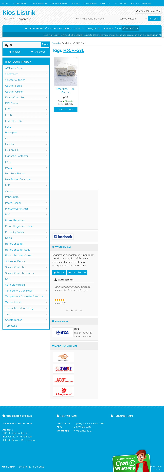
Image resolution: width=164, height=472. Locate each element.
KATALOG (105, 3)
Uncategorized (13, 319)
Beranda (56, 43)
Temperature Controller (18, 290)
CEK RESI (75, 3)
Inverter (9, 144)
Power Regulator (15, 220)
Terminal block (13, 302)
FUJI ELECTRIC (13, 120)
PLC (7, 214)
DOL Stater (11, 103)
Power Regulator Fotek (18, 226)
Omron (9, 191)
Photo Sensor (13, 202)
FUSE (8, 126)
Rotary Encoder (14, 243)
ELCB (8, 109)
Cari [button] (154, 18)
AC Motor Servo (14, 68)
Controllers (11, 74)
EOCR (8, 115)
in (6, 138)
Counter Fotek (13, 85)
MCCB (8, 167)
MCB (8, 161)
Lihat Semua (77, 272)
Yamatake (11, 325)
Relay (8, 237)
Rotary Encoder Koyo (17, 249)
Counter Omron (14, 91)
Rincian (14, 51)
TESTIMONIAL (120, 3)
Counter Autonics (15, 79)
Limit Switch (11, 150)
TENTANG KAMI (19, 3)
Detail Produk (65, 109)
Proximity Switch (14, 232)
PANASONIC (12, 196)
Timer (8, 314)
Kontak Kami (130, 28)
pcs (45, 44)
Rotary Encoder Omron (18, 255)
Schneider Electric (15, 261)
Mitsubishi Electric (15, 173)
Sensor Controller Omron (20, 273)
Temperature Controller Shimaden (24, 296)
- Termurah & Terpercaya (23, 466)
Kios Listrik (19, 12)
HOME (5, 3)
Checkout (38, 51)
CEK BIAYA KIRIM (59, 3)
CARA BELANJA (39, 3)
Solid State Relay (15, 284)
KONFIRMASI (90, 3)
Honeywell (11, 132)
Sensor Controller (15, 267)
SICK (8, 278)
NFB (7, 185)
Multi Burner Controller (18, 179)
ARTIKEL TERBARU (141, 3)
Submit (59, 272)
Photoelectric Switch (17, 208)
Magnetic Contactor (16, 155)
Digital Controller (15, 97)
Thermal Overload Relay (19, 308)
